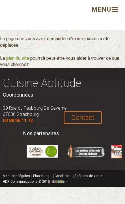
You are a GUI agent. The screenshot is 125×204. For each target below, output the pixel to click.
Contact (82, 118)
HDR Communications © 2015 (37, 182)
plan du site (17, 58)
